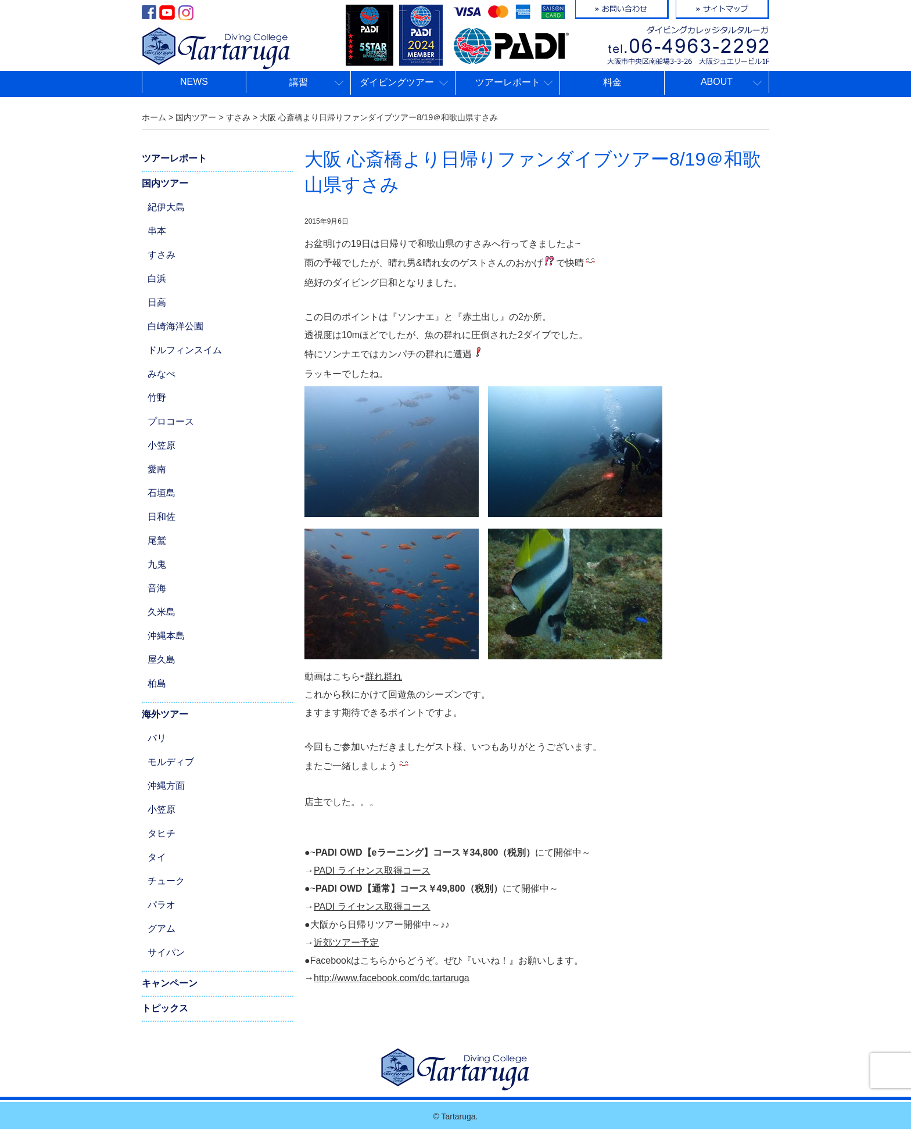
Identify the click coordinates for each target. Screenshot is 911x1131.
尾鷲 (157, 540)
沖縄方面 (166, 786)
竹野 (157, 398)
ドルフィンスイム (185, 350)
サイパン (166, 952)
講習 (298, 82)
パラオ (161, 905)
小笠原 (161, 445)
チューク (166, 881)
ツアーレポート (507, 82)
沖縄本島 (166, 636)
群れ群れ (383, 676)
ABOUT (717, 82)
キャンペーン (170, 983)
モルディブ (171, 762)
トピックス (165, 1008)
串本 (157, 231)
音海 (157, 588)
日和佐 (161, 517)
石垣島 (161, 493)
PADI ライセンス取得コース (372, 870)
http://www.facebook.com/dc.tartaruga (391, 978)
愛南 (157, 469)
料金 (612, 82)
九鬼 (157, 564)
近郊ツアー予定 (346, 942)
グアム (161, 928)
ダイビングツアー (397, 82)
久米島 (161, 612)
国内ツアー (165, 183)
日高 (157, 302)
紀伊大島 (166, 207)
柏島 (157, 683)
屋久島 (161, 660)
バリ (157, 738)
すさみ (161, 255)
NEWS (194, 82)
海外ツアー (165, 714)
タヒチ (161, 833)
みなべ (161, 374)
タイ (157, 857)
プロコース (171, 421)
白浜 (157, 278)
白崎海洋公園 (175, 326)
